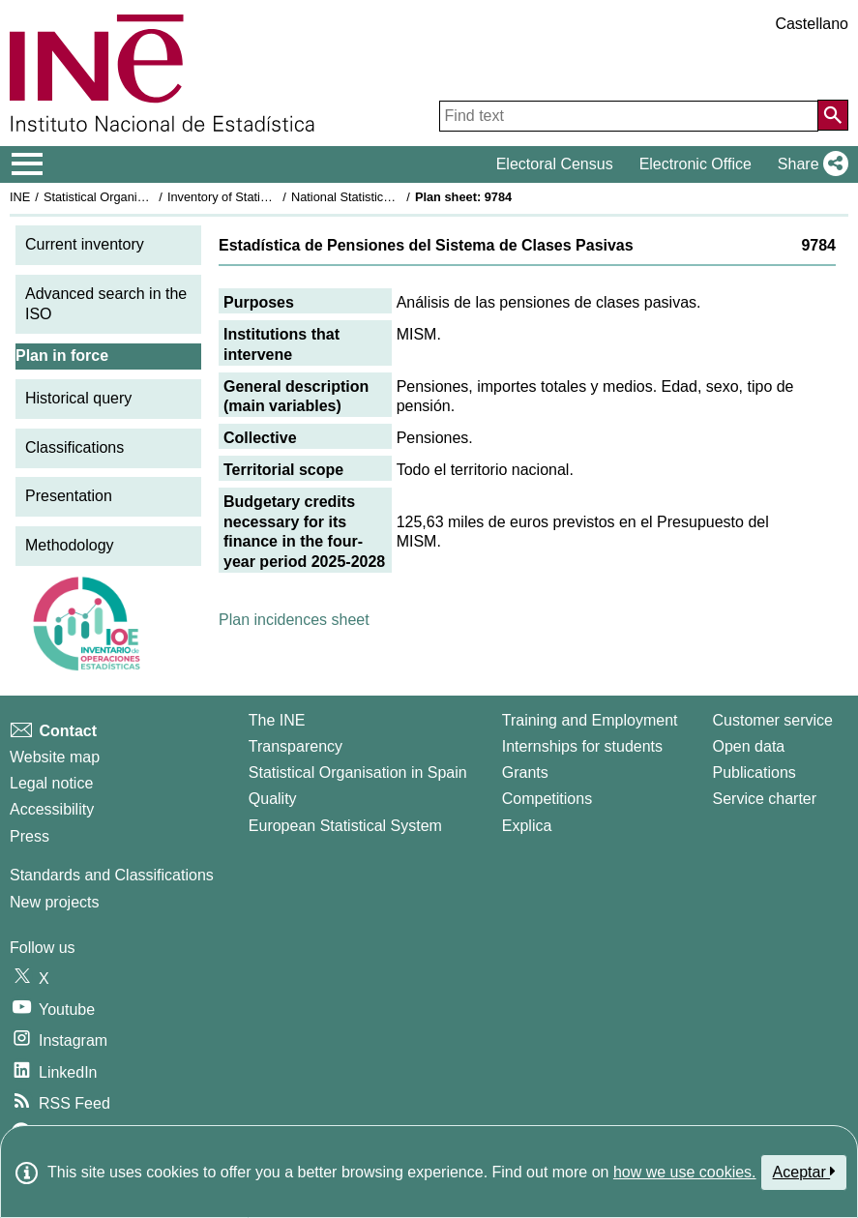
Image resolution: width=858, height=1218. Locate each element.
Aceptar (804, 1171)
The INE (277, 720)
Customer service (773, 720)
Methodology (69, 545)
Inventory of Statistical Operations (259, 197)
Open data (749, 746)
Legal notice (51, 783)
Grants (525, 772)
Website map (55, 757)
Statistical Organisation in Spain (131, 197)
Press (29, 836)
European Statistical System (345, 825)
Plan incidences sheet (294, 619)
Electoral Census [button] (554, 164)
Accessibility (52, 809)
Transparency (295, 746)
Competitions (547, 798)
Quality (273, 798)
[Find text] (628, 116)
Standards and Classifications (112, 875)
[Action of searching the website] (832, 115)
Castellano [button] (811, 23)
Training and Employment (590, 720)
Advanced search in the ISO (106, 303)
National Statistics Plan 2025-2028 (386, 197)
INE (20, 197)
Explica (527, 825)
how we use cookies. (684, 1172)
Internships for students (582, 746)
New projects (54, 902)
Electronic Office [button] (695, 164)
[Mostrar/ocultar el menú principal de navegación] (27, 164)
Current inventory (84, 244)
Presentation (68, 496)
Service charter (765, 798)
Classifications (74, 447)
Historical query (78, 398)
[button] (809, 164)
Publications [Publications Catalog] (754, 772)
